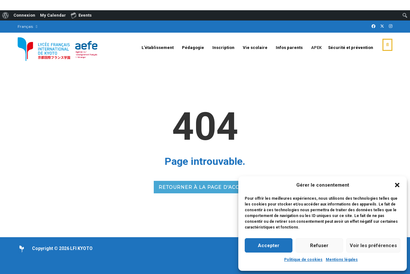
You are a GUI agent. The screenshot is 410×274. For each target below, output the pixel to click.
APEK (316, 47)
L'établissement (158, 47)
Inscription (223, 47)
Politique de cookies (303, 259)
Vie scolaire (255, 47)
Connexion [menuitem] (24, 15)
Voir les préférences (373, 245)
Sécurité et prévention (350, 47)
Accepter (268, 245)
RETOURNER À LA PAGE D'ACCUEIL (205, 187)
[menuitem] (5, 15)
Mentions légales (342, 259)
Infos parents (289, 47)
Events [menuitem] (81, 15)
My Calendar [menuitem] (53, 15)
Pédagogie (193, 47)
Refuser (319, 245)
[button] (397, 185)
